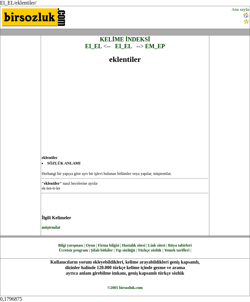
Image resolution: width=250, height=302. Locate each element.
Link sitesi (156, 245)
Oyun (90, 245)
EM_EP (155, 46)
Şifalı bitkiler (102, 250)
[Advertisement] (150, 16)
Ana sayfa (240, 9)
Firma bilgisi (108, 245)
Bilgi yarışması (70, 245)
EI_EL (93, 46)
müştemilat (51, 227)
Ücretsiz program (73, 250)
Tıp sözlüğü (125, 250)
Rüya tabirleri (180, 245)
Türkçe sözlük (149, 250)
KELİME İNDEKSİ (125, 39)
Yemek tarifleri (176, 250)
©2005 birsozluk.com (125, 287)
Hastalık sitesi (134, 245)
